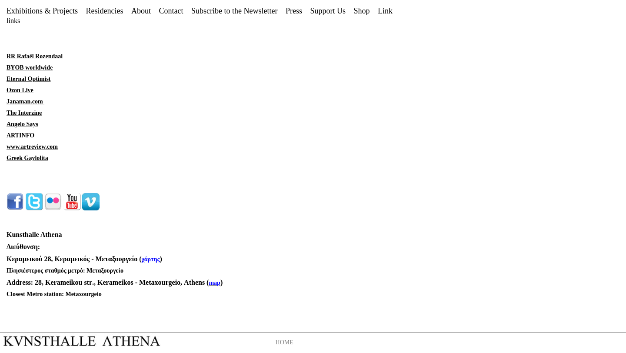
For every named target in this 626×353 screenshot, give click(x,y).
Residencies (104, 11)
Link (385, 11)
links (13, 20)
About (141, 11)
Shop (361, 11)
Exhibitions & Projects (42, 11)
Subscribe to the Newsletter (234, 11)
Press (294, 11)
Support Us (328, 11)
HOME (284, 342)
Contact (171, 11)
